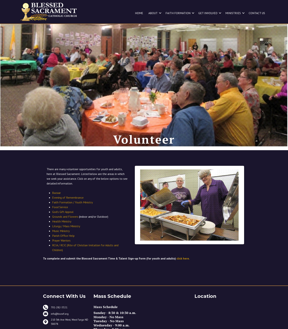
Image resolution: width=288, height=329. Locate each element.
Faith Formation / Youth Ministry (72, 207)
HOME (139, 13)
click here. (183, 264)
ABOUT (153, 13)
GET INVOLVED (207, 13)
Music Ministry (61, 236)
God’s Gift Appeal (62, 217)
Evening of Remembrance (68, 203)
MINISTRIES (233, 13)
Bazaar (56, 198)
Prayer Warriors (61, 246)
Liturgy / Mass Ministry (66, 231)
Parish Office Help (63, 241)
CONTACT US (257, 13)
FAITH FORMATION (177, 13)
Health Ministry (61, 227)
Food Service (60, 212)
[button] (160, 13)
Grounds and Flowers (65, 222)
